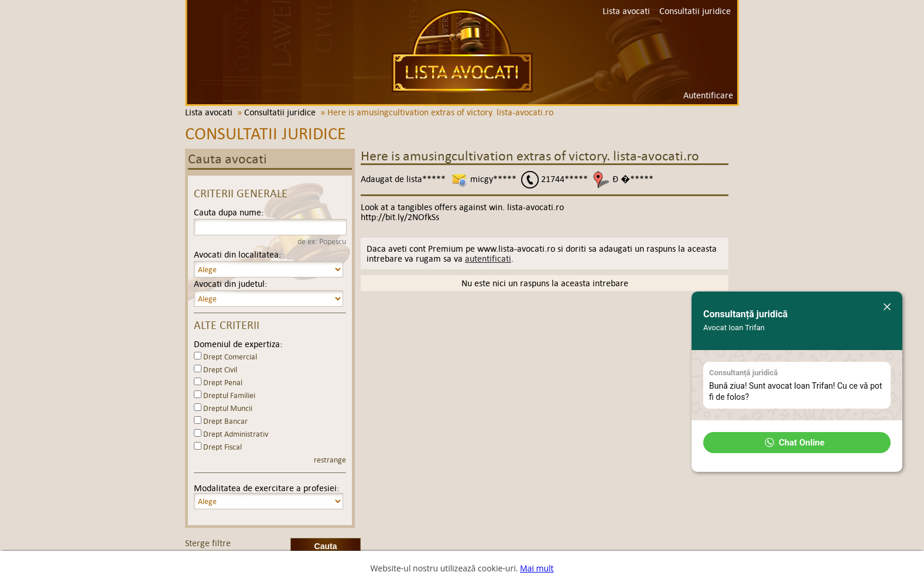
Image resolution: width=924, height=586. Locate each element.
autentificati (488, 258)
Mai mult (537, 568)
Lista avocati (462, 50)
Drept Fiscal (222, 447)
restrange (330, 459)
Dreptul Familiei (229, 395)
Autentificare (708, 95)
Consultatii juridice (695, 11)
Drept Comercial (230, 356)
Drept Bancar (225, 421)
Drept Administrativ (235, 434)
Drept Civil (220, 369)
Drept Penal (222, 382)
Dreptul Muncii (227, 408)
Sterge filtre (208, 543)
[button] (797, 442)
